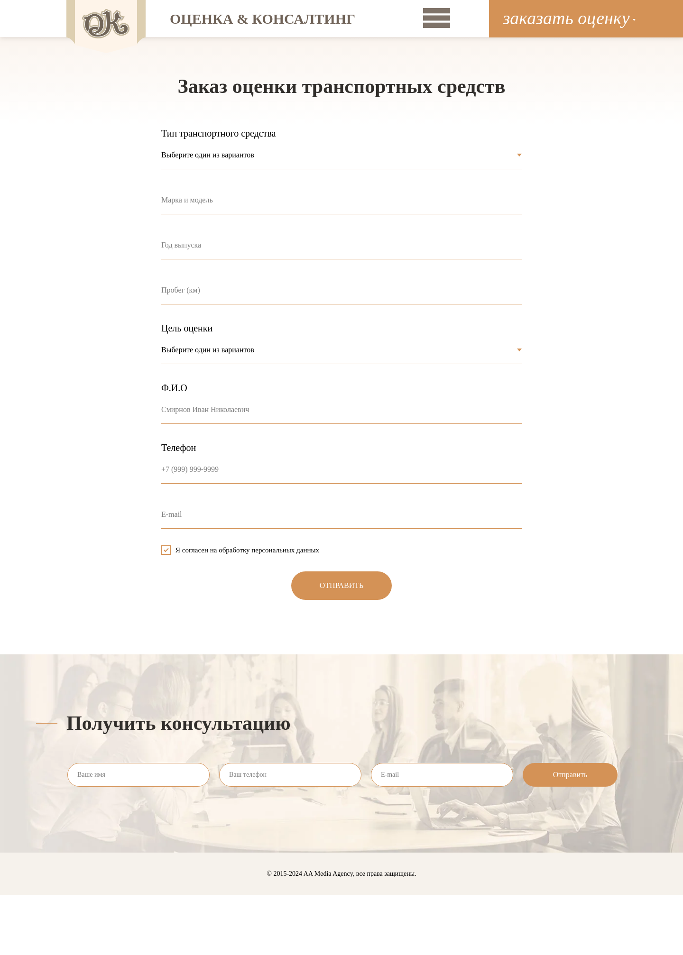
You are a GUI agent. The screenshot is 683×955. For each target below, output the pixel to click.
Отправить (570, 775)
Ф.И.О (174, 388)
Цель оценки (186, 328)
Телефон (178, 447)
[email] (442, 775)
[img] (436, 18)
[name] (138, 775)
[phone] (290, 775)
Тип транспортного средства (218, 133)
